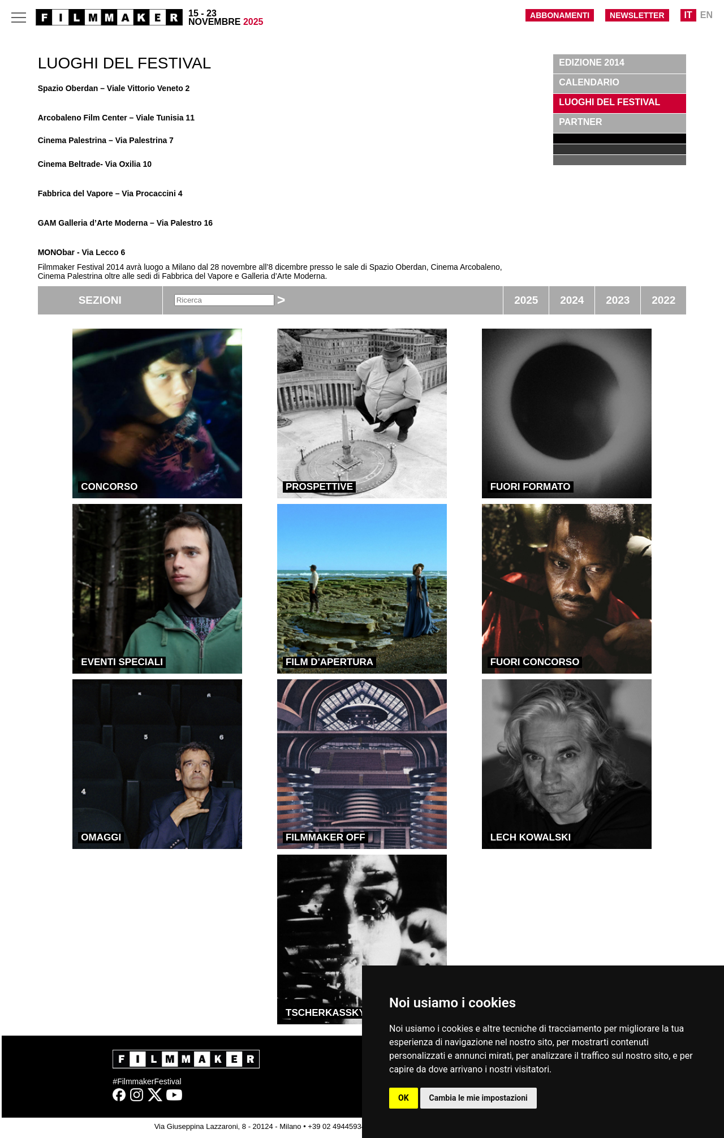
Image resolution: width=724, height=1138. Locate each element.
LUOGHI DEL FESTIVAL (609, 102)
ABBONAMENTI (559, 15)
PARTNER (580, 122)
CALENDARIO (589, 82)
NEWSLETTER (637, 15)
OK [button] (403, 1097)
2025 (526, 300)
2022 (663, 300)
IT (688, 15)
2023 (618, 300)
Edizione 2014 (591, 62)
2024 (572, 300)
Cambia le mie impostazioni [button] (478, 1097)
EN (706, 15)
